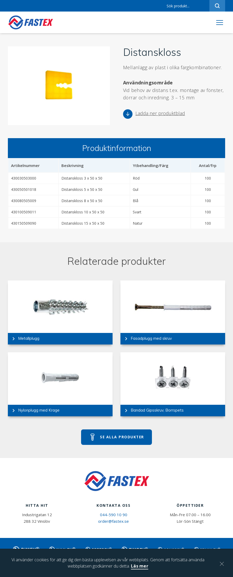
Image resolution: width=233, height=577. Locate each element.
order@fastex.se (113, 524)
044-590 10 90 (113, 517)
